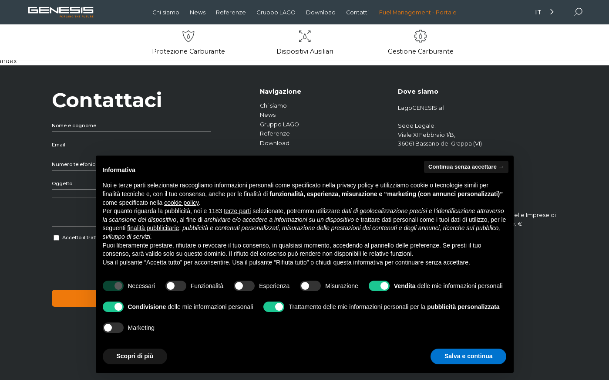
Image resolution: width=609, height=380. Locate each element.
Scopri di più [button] (135, 356)
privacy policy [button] (355, 185)
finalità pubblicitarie (153, 227)
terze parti (237, 210)
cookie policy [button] (181, 202)
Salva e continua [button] (468, 356)
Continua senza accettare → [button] (466, 166)
